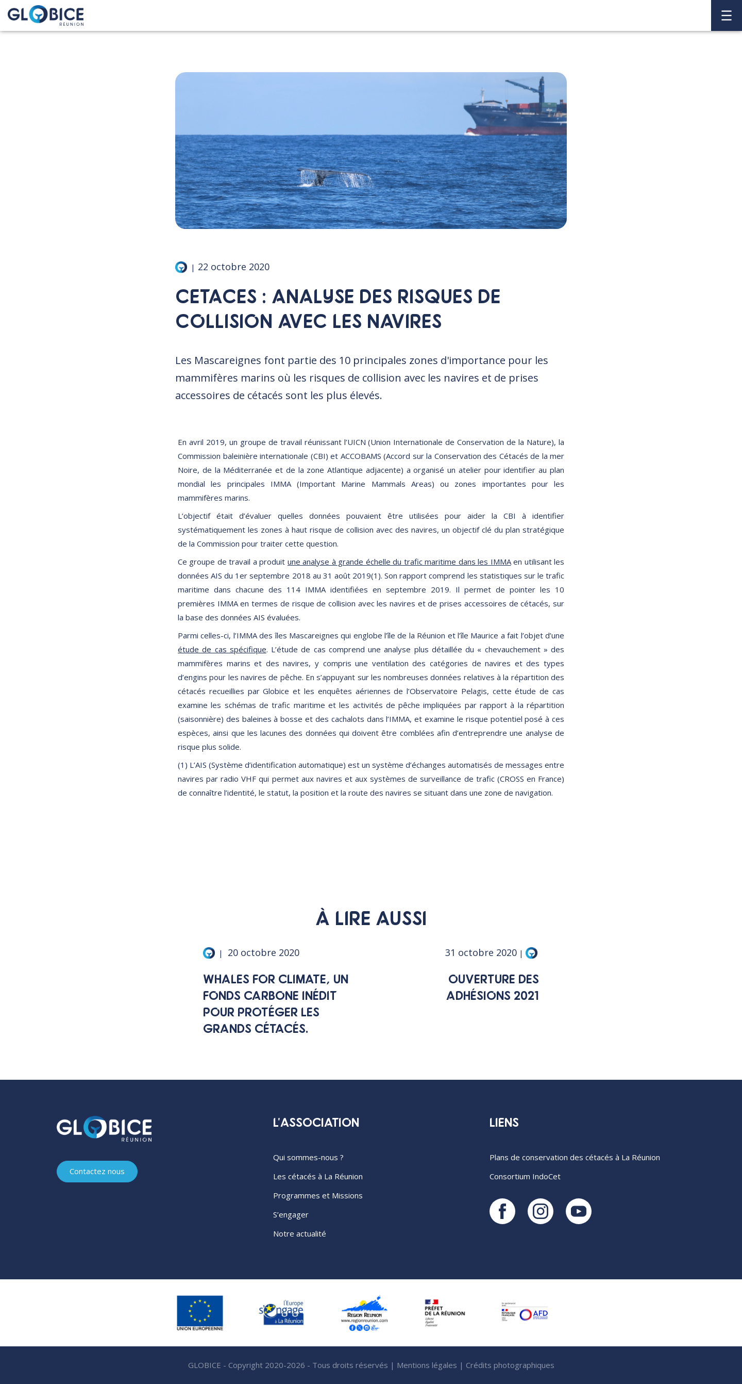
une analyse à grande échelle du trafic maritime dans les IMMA (399, 561)
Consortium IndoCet (525, 1176)
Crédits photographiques (510, 1365)
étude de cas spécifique (222, 649)
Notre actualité (299, 1233)
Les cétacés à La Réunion (318, 1176)
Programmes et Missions (318, 1195)
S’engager (291, 1214)
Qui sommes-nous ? (308, 1157)
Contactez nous (97, 1171)
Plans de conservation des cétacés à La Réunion (575, 1157)
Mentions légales (427, 1365)
